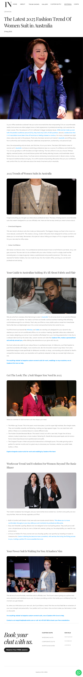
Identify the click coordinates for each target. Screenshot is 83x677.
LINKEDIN (68, 645)
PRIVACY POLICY (58, 661)
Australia (61, 138)
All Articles (8, 12)
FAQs (30, 661)
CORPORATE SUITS (48, 641)
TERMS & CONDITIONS (43, 661)
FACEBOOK (68, 641)
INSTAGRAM (68, 637)
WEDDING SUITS (47, 637)
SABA (37, 330)
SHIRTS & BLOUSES (48, 645)
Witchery (29, 330)
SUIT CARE (22, 661)
